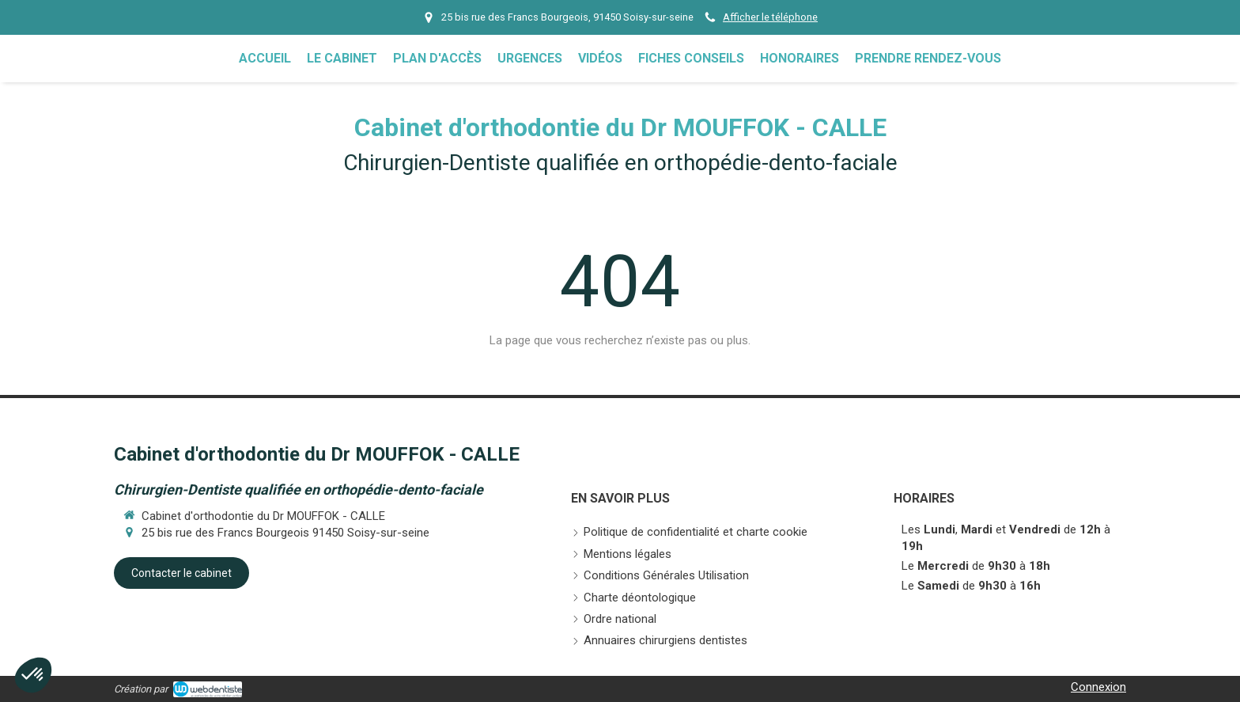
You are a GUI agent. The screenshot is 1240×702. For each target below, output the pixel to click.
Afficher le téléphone (770, 17)
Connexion (1098, 687)
